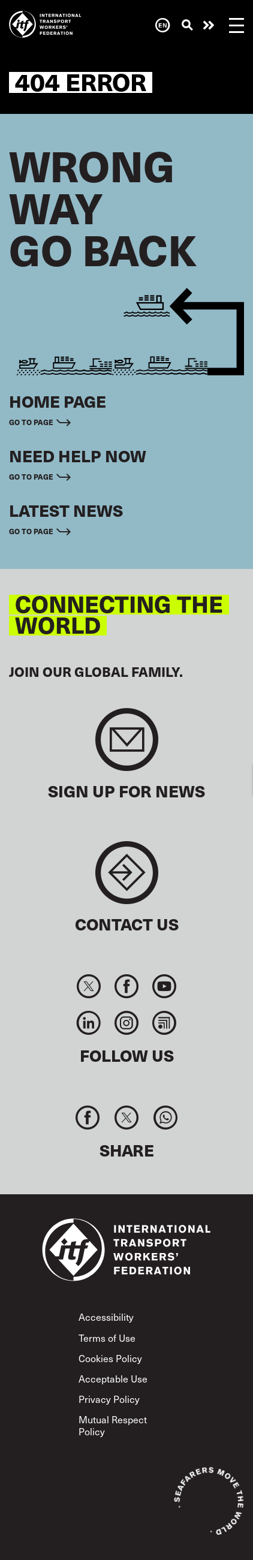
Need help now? (208, 25)
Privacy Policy (109, 1399)
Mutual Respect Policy (113, 1425)
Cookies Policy (110, 1358)
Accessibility (106, 1316)
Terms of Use (107, 1337)
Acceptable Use (113, 1378)
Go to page (31, 422)
